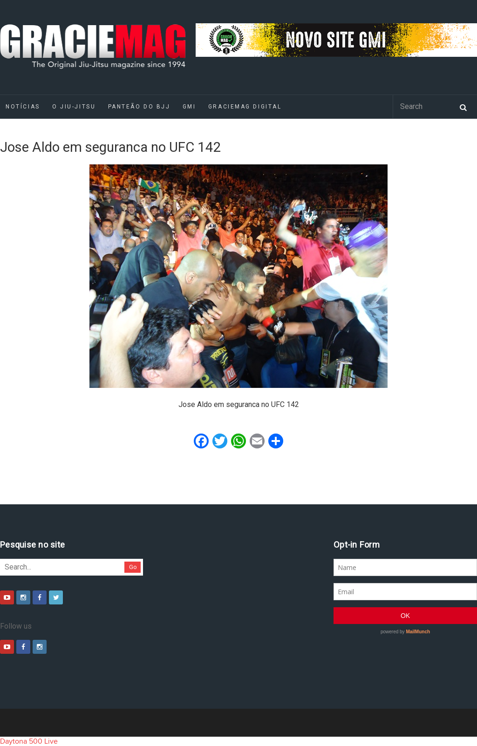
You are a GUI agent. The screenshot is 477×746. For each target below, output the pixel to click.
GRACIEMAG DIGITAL (245, 106)
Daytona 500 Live (29, 741)
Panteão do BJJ (139, 106)
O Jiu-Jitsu (73, 106)
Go (133, 566)
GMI (189, 106)
